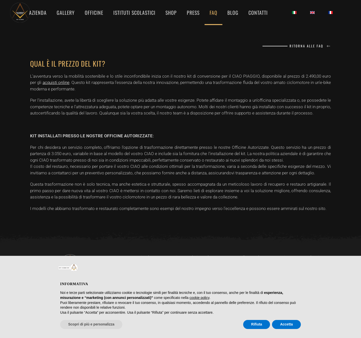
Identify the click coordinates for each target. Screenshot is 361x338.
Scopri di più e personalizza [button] (91, 324)
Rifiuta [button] (256, 324)
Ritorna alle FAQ (310, 46)
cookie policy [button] (199, 298)
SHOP (171, 12)
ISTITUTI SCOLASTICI (134, 12)
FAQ (213, 12)
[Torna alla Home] (21, 12)
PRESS (193, 12)
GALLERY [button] (66, 12)
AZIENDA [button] (38, 12)
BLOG (232, 12)
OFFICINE (94, 12)
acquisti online (56, 82)
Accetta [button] (286, 324)
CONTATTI (258, 12)
